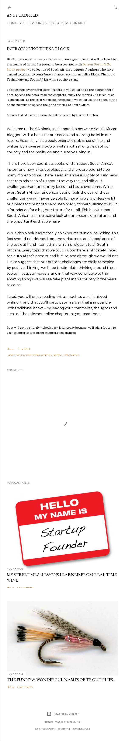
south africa (72, 354)
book (19, 354)
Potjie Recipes (32, 23)
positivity (46, 354)
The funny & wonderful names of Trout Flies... (61, 679)
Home (12, 23)
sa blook (58, 354)
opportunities (31, 354)
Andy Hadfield (22, 15)
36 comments (25, 587)
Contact (77, 23)
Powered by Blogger (63, 713)
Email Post (23, 349)
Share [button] (10, 349)
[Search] (115, 7)
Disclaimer (58, 23)
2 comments (24, 686)
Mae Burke (73, 721)
